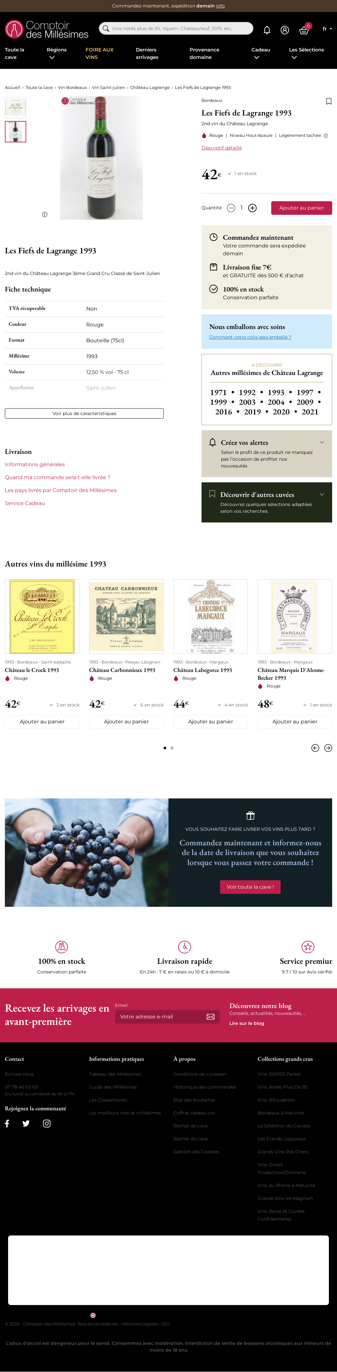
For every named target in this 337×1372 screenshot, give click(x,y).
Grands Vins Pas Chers (283, 1152)
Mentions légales (140, 1323)
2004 (281, 402)
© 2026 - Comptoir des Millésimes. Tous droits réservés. (62, 1323)
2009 (308, 402)
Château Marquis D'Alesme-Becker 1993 (291, 673)
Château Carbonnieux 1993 (122, 670)
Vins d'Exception (276, 1100)
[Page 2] (172, 748)
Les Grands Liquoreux (282, 1139)
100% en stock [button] (243, 289)
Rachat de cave (190, 1126)
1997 (308, 392)
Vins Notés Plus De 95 (283, 1087)
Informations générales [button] (35, 464)
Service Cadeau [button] (25, 503)
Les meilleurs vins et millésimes (125, 1113)
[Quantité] (241, 208)
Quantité (212, 208)
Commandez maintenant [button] (258, 237)
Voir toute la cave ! (250, 887)
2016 (228, 411)
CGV (165, 1323)
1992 (252, 392)
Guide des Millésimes (113, 1087)
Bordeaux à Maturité (281, 1113)
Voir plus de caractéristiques (84, 413)
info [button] (220, 6)
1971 (223, 392)
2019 (257, 411)
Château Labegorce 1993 (202, 670)
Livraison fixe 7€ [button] (247, 267)
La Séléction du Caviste (284, 1126)
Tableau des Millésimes (115, 1074)
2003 (252, 402)
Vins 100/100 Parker (279, 1074)
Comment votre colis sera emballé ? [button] (250, 337)
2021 (310, 411)
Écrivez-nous (19, 1074)
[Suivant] (327, 748)
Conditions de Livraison (199, 1074)
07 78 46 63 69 (21, 1087)
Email (121, 1005)
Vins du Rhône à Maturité (286, 1185)
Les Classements (108, 1100)
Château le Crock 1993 (32, 670)
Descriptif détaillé (222, 148)
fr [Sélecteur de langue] (325, 29)
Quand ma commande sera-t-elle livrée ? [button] (57, 477)
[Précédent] (316, 748)
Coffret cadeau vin (194, 1113)
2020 (286, 411)
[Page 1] (165, 748)
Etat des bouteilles (194, 1100)
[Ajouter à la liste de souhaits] (329, 100)
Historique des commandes (204, 1087)
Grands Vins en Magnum (285, 1198)
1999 (223, 402)
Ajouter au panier (301, 208)
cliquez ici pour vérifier (224, 1314)
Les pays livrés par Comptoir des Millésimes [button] (61, 490)
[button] (324, 136)
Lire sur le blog (246, 1023)
